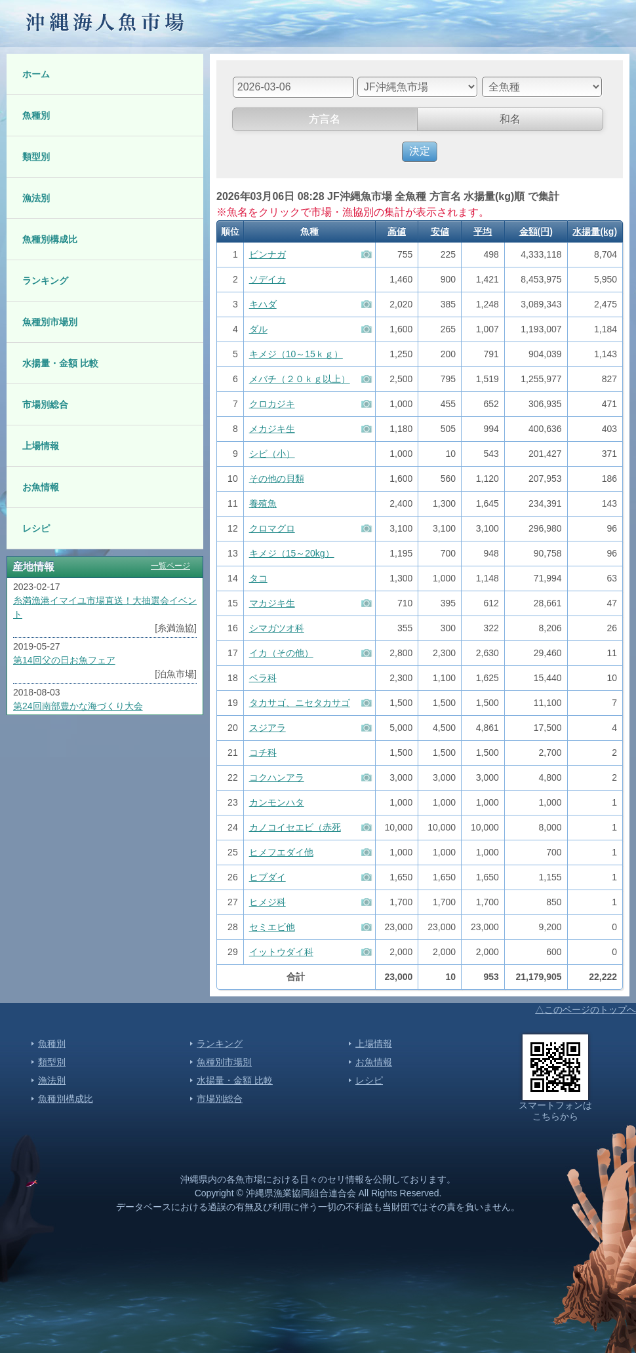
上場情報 (40, 446)
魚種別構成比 (49, 239)
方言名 (324, 119)
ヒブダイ (267, 877)
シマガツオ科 (276, 628)
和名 (510, 119)
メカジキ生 (272, 428)
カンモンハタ (276, 802)
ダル (258, 329)
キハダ (263, 304)
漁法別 (36, 198)
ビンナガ (267, 254)
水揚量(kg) (594, 231)
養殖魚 (263, 503)
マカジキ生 (272, 603)
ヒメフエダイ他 (281, 852)
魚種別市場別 (49, 322)
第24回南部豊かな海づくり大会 (78, 706)
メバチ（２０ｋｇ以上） (299, 379)
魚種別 (36, 115)
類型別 (36, 156)
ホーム (36, 74)
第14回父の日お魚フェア (64, 660)
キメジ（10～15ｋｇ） (296, 354)
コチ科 (263, 752)
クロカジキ (272, 404)
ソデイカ (267, 279)
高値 (397, 231)
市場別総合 (45, 404)
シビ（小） (272, 453)
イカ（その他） (281, 653)
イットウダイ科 (281, 952)
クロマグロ (272, 528)
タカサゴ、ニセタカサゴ (299, 702)
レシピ (36, 528)
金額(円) (536, 231)
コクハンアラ (276, 777)
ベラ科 (263, 678)
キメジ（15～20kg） (291, 553)
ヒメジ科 (267, 902)
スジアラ (267, 727)
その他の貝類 (276, 478)
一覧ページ (170, 565)
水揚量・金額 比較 (60, 363)
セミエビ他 (272, 927)
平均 (482, 231)
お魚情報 (40, 487)
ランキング (45, 280)
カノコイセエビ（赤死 (295, 827)
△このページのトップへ (585, 1009)
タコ (258, 578)
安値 (440, 231)
